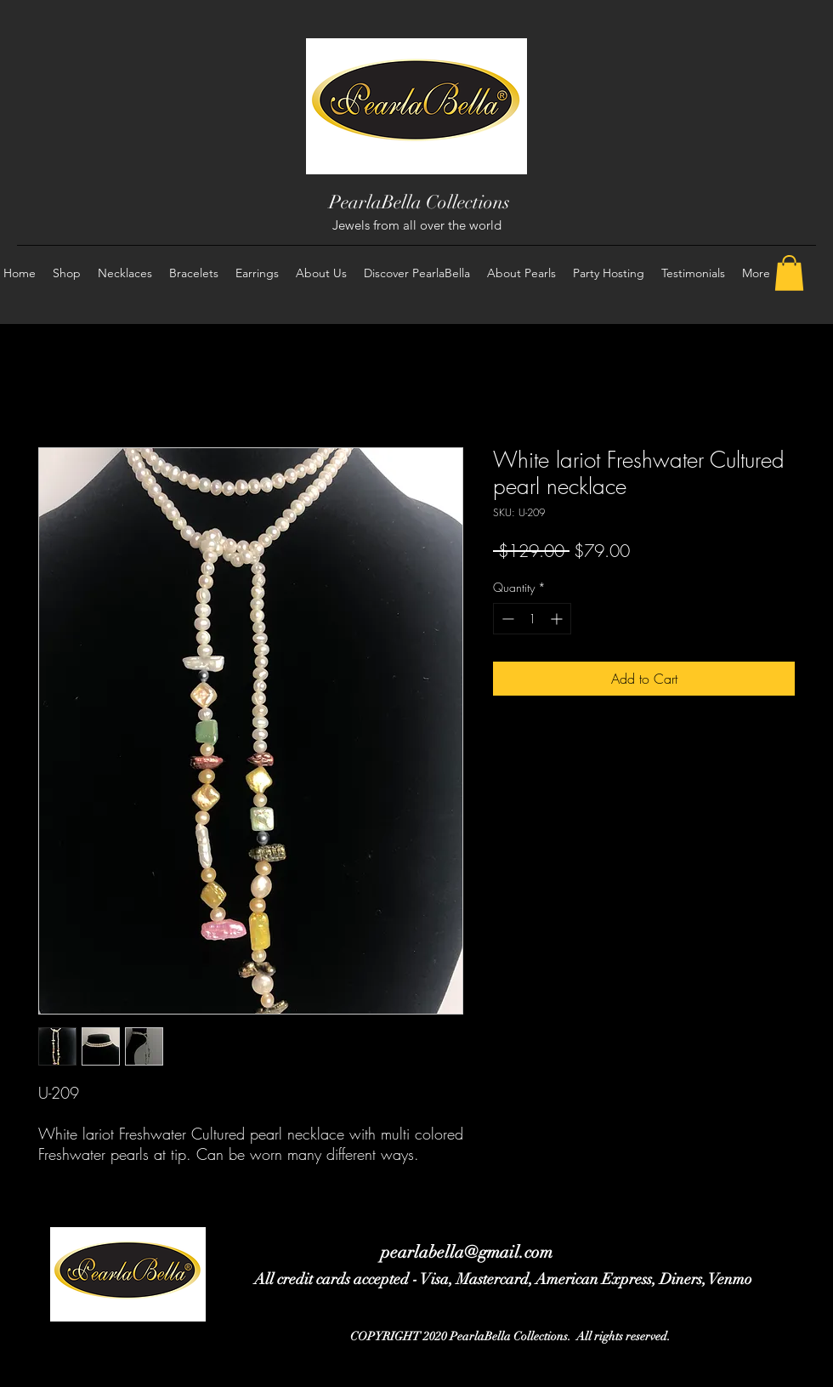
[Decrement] (506, 619)
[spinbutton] (532, 619)
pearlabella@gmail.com (466, 1252)
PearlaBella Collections (419, 201)
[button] (789, 273)
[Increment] (558, 619)
